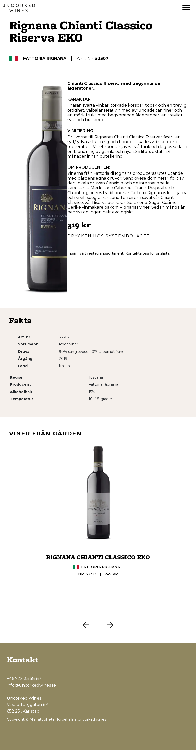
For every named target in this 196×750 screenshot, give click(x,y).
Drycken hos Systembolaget (108, 236)
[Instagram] (173, 733)
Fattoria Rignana (44, 58)
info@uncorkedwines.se (31, 685)
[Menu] (186, 7)
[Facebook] (161, 733)
